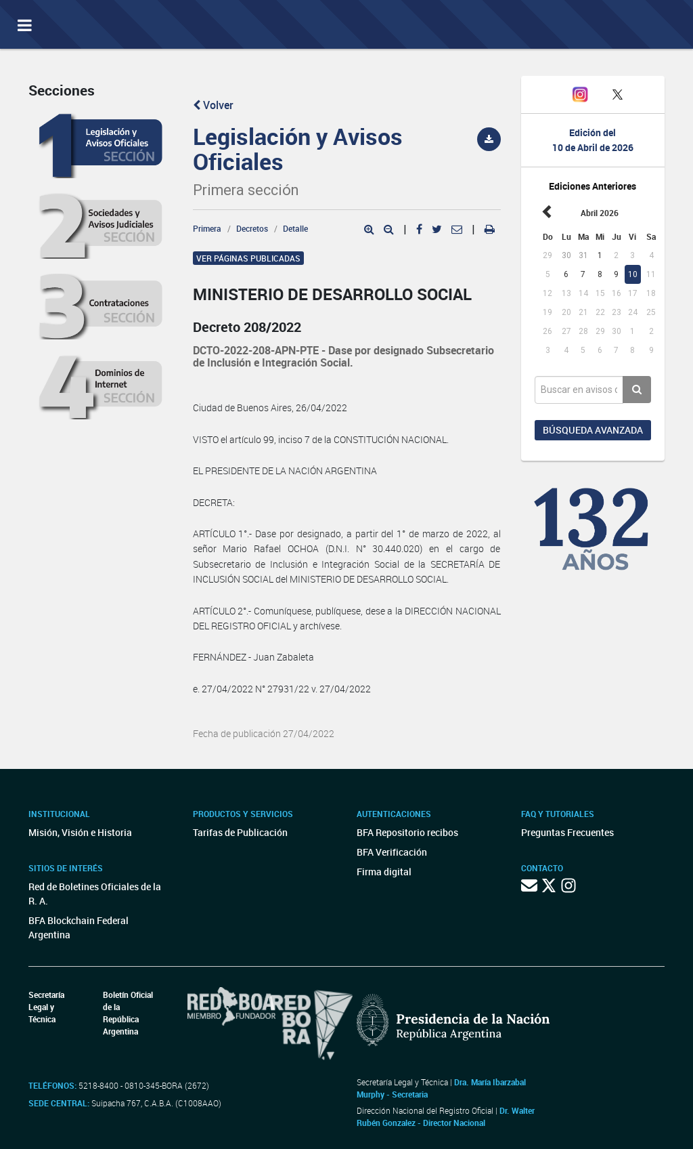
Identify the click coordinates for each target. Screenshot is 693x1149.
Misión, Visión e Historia (80, 832)
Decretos (252, 228)
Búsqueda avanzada (593, 429)
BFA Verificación (392, 851)
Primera (207, 228)
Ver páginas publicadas (248, 258)
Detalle (295, 228)
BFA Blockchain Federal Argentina (78, 927)
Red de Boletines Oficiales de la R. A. (94, 893)
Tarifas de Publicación (240, 832)
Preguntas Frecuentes (567, 832)
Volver (213, 105)
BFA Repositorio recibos (407, 832)
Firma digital (384, 871)
